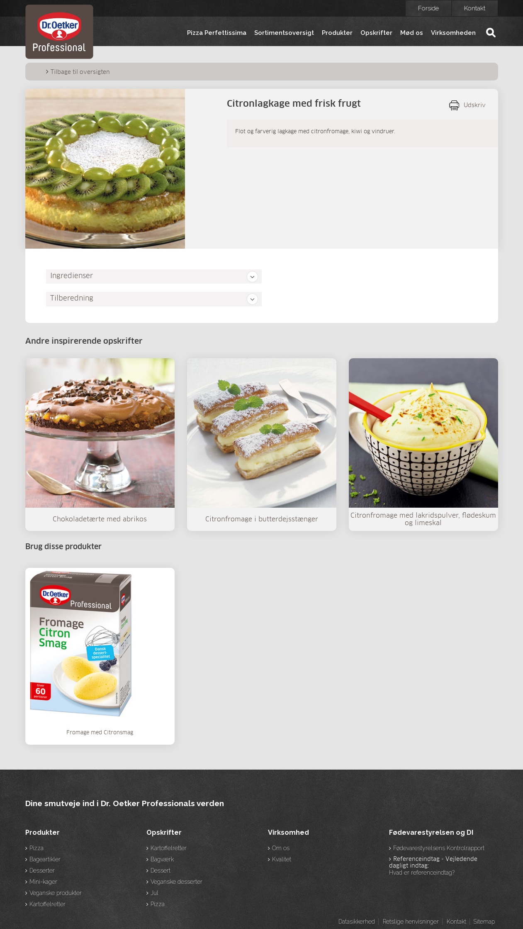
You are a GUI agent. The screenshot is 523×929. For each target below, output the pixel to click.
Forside (428, 8)
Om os (280, 848)
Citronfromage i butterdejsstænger (261, 519)
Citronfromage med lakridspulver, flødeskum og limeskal (423, 519)
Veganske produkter (55, 893)
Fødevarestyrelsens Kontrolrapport (438, 848)
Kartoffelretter (47, 904)
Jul (154, 893)
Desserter (42, 870)
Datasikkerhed (356, 921)
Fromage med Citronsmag (99, 733)
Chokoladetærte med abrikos (100, 519)
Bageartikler (45, 859)
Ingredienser (71, 276)
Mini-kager (43, 881)
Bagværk (162, 859)
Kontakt (474, 8)
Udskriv (475, 105)
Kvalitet (281, 859)
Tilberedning (71, 298)
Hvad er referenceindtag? (422, 872)
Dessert (160, 870)
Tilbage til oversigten (80, 72)
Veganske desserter (176, 881)
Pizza (36, 848)
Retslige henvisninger (411, 921)
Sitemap (484, 921)
